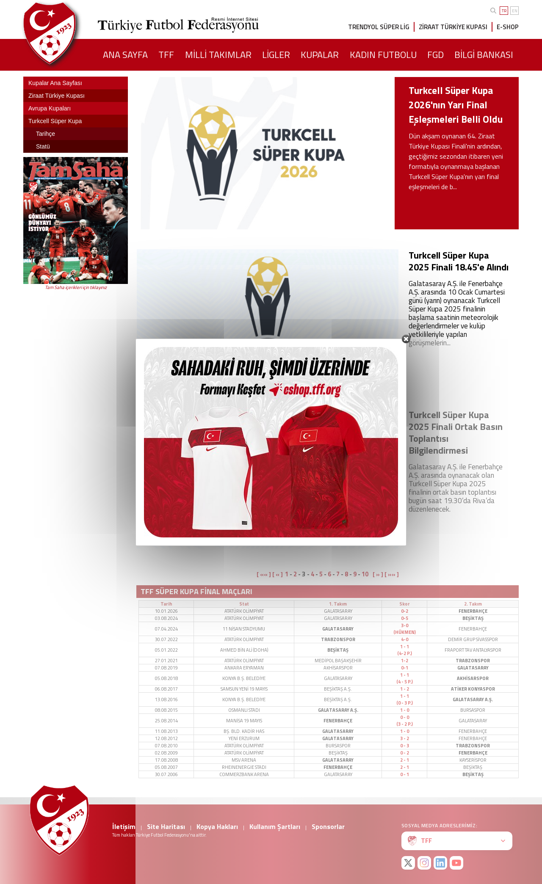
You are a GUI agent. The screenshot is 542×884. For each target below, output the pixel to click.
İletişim (124, 826)
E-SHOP (508, 27)
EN (514, 11)
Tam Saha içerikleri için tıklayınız (76, 287)
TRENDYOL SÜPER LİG (378, 27)
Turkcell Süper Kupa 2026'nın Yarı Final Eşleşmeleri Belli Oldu (456, 105)
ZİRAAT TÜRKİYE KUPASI (453, 27)
